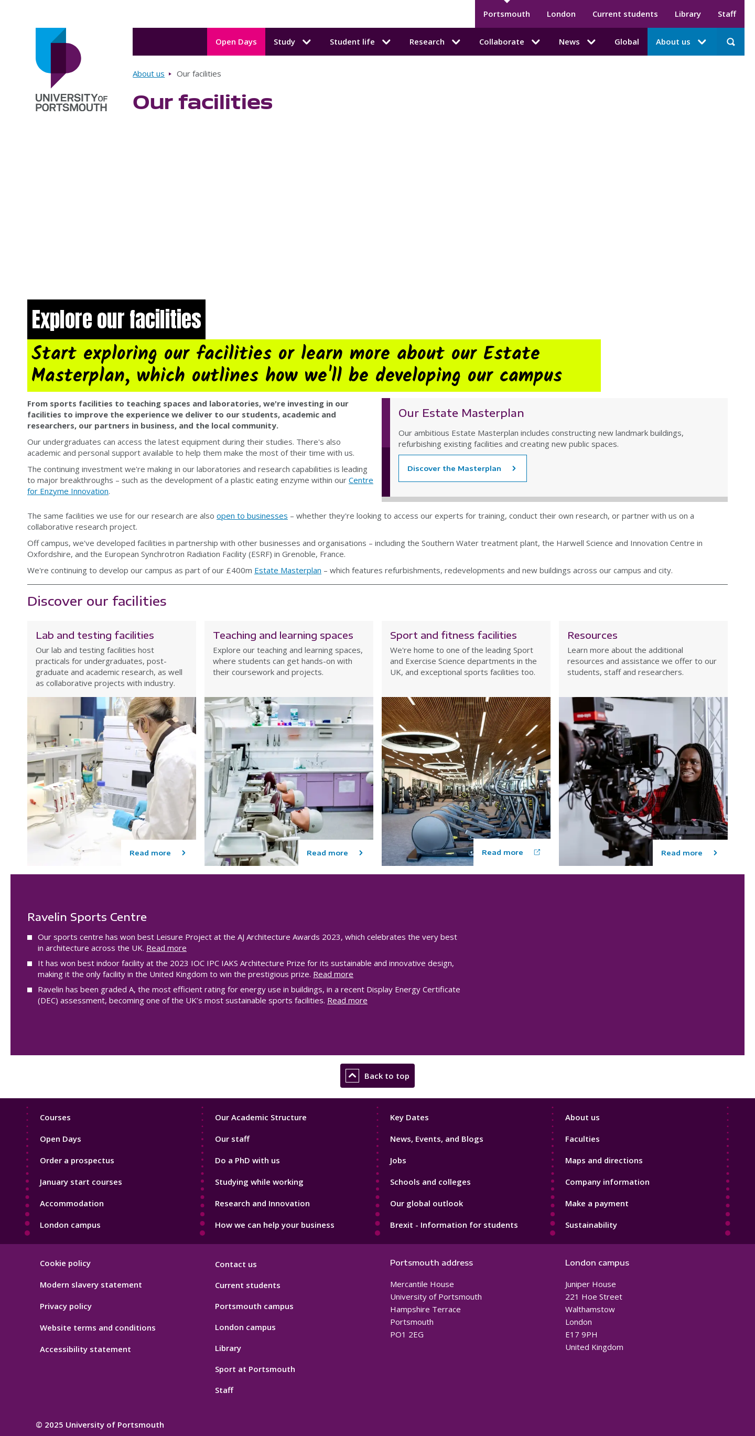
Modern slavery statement (91, 1284)
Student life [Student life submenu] (361, 42)
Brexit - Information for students (454, 1224)
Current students (625, 13)
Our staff (232, 1138)
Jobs (398, 1160)
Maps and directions (604, 1160)
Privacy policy (66, 1306)
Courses (55, 1117)
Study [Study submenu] (293, 42)
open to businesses (252, 515)
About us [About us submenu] (682, 42)
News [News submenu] (578, 42)
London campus (70, 1224)
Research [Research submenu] (435, 42)
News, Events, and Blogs (436, 1138)
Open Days (236, 41)
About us (149, 73)
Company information (607, 1181)
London (561, 13)
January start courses (81, 1181)
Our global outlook (426, 1203)
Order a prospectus (77, 1160)
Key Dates (409, 1117)
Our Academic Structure (261, 1117)
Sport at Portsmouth (255, 1369)
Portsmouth (506, 13)
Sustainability (591, 1224)
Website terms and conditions (98, 1327)
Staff (727, 13)
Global (626, 41)
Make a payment (597, 1203)
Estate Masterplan (287, 570)
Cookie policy (65, 1263)
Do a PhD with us (247, 1160)
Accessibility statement (85, 1349)
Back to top (377, 1076)
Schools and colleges (430, 1181)
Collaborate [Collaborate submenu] (510, 42)
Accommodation (72, 1203)
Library (688, 13)
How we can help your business (275, 1224)
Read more (166, 947)
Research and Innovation (262, 1203)
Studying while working (259, 1181)
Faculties (582, 1138)
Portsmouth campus (254, 1306)
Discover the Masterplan (454, 468)
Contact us (236, 1264)
